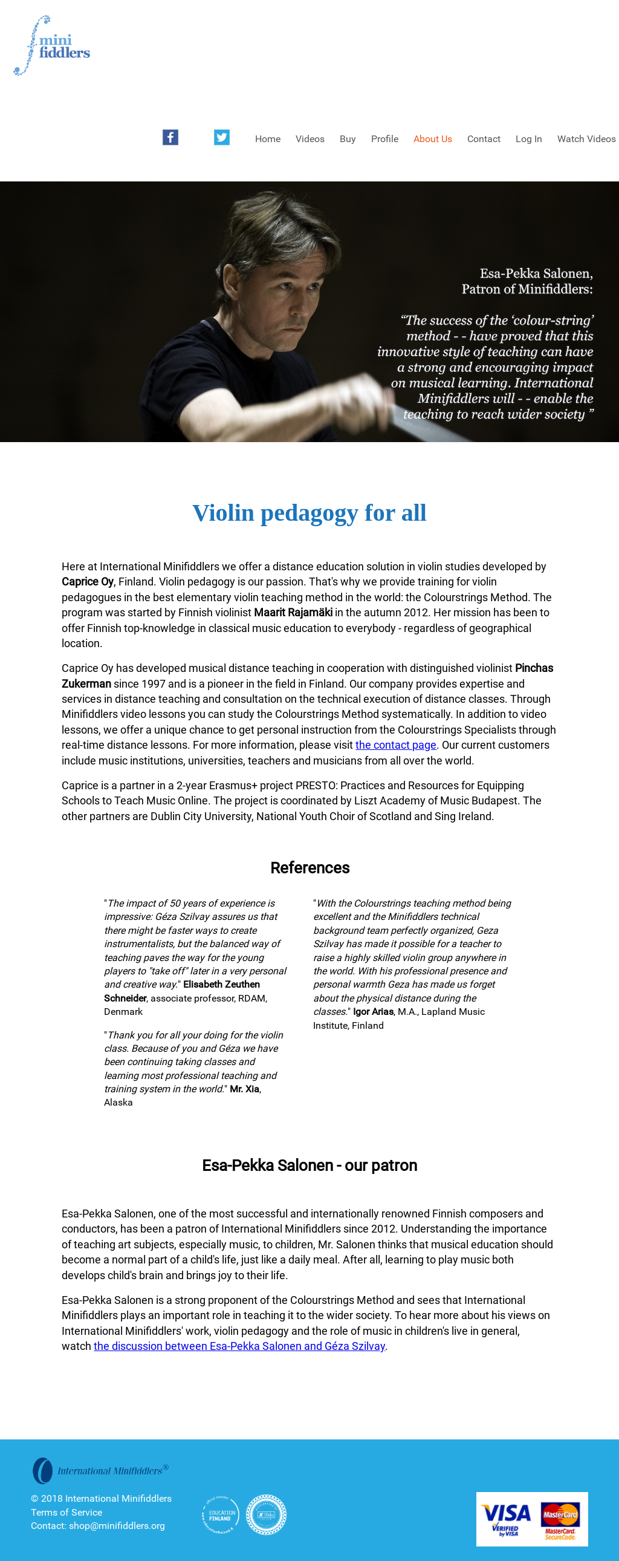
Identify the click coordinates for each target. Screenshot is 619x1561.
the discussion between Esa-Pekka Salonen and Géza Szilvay (239, 1346)
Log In (529, 139)
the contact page (395, 744)
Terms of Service (66, 1512)
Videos (310, 139)
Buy (348, 139)
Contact (484, 139)
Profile (384, 139)
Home (267, 139)
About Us (432, 139)
